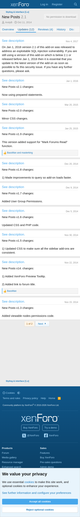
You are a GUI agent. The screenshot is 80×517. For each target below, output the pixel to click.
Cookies (9, 392)
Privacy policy (30, 398)
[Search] (75, 4)
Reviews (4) (45, 29)
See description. (13, 211)
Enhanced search (11, 467)
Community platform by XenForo (31, 405)
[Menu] (5, 4)
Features (45, 452)
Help (43, 398)
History (61, 29)
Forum (5, 452)
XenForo (50, 436)
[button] (19, 393)
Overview (8, 29)
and (20, 152)
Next (42, 323)
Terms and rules (11, 398)
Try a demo (50, 427)
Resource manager (12, 462)
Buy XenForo (30, 427)
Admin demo (47, 467)
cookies (29, 482)
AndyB (8, 22)
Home (52, 398)
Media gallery (9, 457)
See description (13, 41)
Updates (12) (26, 29)
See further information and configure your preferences (36, 492)
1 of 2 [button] (29, 323)
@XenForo (30, 436)
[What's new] (68, 4)
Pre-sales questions (51, 462)
